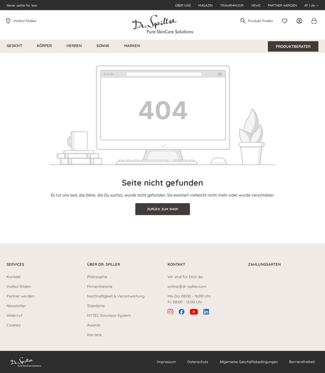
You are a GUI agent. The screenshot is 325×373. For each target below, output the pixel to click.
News (255, 5)
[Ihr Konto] (300, 21)
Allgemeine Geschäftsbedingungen (249, 362)
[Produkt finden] (260, 21)
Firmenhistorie (99, 286)
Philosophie (97, 276)
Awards (93, 325)
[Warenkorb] (314, 21)
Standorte (96, 305)
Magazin (205, 5)
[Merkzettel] (286, 21)
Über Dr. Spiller (103, 264)
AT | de (311, 5)
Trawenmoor (232, 5)
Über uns (183, 5)
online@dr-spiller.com (187, 286)
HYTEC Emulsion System (109, 315)
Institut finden (25, 21)
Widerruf (14, 315)
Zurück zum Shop (162, 209)
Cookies (14, 325)
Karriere (94, 334)
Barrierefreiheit (302, 362)
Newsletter (16, 305)
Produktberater (293, 46)
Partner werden (282, 5)
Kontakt (14, 276)
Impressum (166, 362)
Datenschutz (197, 362)
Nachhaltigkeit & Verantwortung (115, 296)
